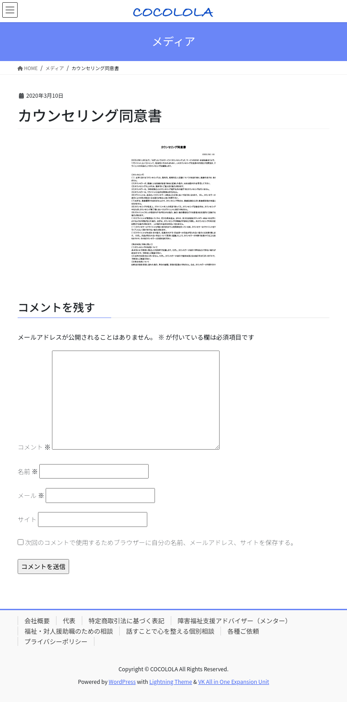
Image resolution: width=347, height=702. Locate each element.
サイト (27, 519)
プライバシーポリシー (56, 641)
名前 (28, 471)
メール (31, 495)
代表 (69, 620)
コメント (34, 446)
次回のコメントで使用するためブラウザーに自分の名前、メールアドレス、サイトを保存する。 (161, 542)
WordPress (122, 681)
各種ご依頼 (243, 631)
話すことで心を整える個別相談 (170, 631)
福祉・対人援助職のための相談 (68, 631)
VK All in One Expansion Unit (233, 681)
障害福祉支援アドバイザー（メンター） (234, 620)
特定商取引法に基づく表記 (126, 620)
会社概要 (37, 620)
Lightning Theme (170, 681)
